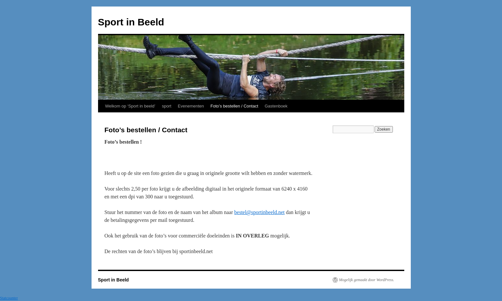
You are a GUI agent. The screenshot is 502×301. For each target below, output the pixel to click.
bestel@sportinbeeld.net (259, 212)
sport (166, 106)
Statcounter (9, 298)
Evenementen (191, 106)
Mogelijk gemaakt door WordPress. (366, 280)
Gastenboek (276, 106)
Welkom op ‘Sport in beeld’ (130, 106)
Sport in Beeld (131, 22)
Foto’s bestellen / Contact (234, 106)
